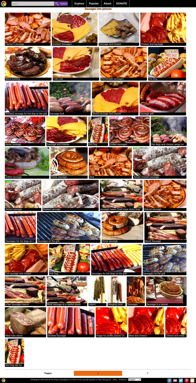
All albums (122, 380)
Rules (115, 380)
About (107, 3)
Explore (79, 3)
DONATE (121, 3)
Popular (94, 3)
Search (63, 3)
